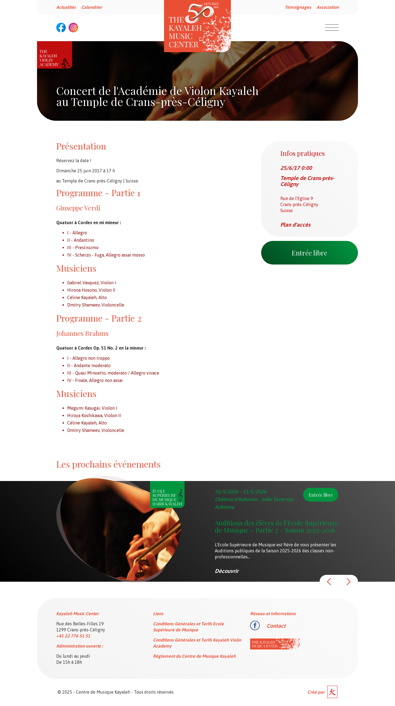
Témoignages (298, 7)
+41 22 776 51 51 (73, 635)
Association (328, 7)
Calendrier (91, 7)
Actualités (66, 7)
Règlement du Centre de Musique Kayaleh (194, 656)
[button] (329, 582)
